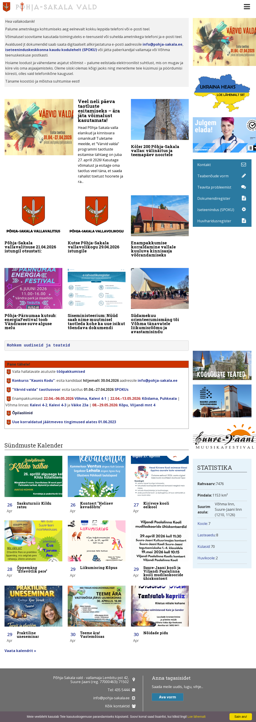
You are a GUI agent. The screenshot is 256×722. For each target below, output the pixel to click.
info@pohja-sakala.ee (162, 44)
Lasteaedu (206, 535)
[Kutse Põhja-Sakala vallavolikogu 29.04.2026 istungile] (97, 222)
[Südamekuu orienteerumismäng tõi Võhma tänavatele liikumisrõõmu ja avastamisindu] (160, 295)
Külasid (204, 546)
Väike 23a (79, 398)
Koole (202, 523)
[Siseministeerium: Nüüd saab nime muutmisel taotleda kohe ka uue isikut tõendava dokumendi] (97, 293)
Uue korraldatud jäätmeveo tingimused (64, 415)
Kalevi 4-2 (38, 398)
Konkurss (33, 373)
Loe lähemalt (196, 716)
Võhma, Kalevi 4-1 (90, 391)
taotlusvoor (36, 382)
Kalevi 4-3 (57, 398)
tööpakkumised (70, 364)
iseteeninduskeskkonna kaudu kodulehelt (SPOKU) (51, 49)
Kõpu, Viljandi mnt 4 (137, 398)
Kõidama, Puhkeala (159, 391)
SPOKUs (121, 382)
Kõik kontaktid (117, 705)
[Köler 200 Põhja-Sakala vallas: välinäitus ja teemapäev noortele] (160, 129)
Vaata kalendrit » (20, 644)
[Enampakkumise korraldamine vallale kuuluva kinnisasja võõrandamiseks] (160, 224)
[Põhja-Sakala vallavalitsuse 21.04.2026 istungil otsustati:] (33, 222)
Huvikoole (206, 558)
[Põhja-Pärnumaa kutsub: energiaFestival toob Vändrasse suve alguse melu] (33, 293)
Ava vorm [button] (167, 696)
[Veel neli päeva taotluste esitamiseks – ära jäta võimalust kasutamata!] (65, 143)
